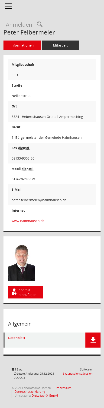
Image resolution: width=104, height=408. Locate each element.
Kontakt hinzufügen (23, 292)
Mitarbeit (60, 45)
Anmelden (19, 24)
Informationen (22, 45)
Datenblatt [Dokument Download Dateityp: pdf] (16, 338)
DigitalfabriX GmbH (45, 395)
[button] (93, 340)
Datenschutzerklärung (29, 391)
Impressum (63, 388)
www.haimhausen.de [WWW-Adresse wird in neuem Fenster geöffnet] (28, 221)
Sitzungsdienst (77, 374)
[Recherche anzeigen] (38, 24)
